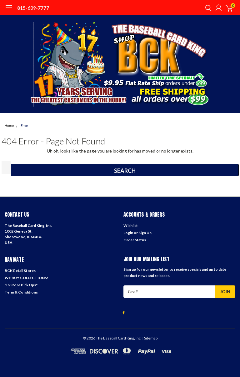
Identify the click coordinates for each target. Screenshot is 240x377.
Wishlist (130, 225)
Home (9, 126)
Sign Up (145, 232)
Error (24, 126)
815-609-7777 (33, 8)
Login (128, 232)
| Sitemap (150, 338)
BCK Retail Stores (20, 270)
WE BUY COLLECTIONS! (26, 277)
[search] (207, 8)
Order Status (134, 240)
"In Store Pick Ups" (21, 285)
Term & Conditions (21, 292)
